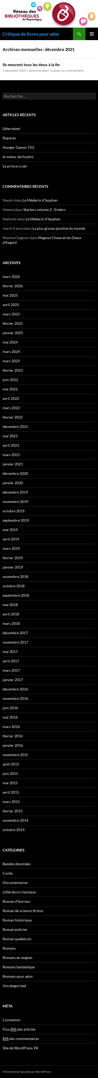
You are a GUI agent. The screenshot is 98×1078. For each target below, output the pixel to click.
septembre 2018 (16, 595)
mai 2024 (10, 342)
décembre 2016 (15, 689)
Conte (8, 873)
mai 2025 (10, 295)
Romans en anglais (17, 957)
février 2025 (13, 323)
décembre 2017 (15, 633)
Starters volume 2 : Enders (44, 209)
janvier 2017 (13, 679)
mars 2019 (11, 548)
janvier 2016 (13, 745)
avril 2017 (11, 661)
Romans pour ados (18, 976)
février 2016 (13, 736)
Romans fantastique (19, 967)
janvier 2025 (13, 333)
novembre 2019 (15, 501)
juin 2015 (10, 773)
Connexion (11, 1020)
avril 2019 (11, 539)
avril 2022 (11, 398)
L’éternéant (11, 128)
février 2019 (13, 558)
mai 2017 (10, 651)
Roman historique (17, 920)
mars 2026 (11, 276)
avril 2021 (11, 445)
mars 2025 (11, 314)
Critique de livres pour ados (31, 34)
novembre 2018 (15, 576)
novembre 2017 (15, 642)
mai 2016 (10, 717)
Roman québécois (17, 939)
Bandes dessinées (17, 864)
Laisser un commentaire (67, 70)
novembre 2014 (15, 820)
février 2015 (13, 811)
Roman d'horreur (17, 901)
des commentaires (21, 1038)
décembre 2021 (15, 426)
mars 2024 (11, 351)
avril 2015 (11, 792)
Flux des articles (19, 1029)
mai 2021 (10, 436)
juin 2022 (10, 379)
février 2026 (13, 286)
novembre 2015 (15, 754)
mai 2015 (10, 783)
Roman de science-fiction (23, 910)
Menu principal (91, 34)
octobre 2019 (14, 511)
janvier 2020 (13, 483)
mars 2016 (11, 726)
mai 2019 (10, 529)
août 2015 (11, 764)
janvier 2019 (13, 567)
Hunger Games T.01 (18, 147)
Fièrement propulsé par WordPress (27, 1072)
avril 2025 (11, 304)
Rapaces (9, 138)
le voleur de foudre (18, 156)
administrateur (39, 70)
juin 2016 (10, 708)
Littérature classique (19, 892)
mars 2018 (11, 623)
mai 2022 (10, 389)
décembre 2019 (15, 492)
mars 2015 (11, 801)
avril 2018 (11, 614)
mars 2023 (11, 361)
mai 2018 (10, 604)
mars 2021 (11, 454)
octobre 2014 (14, 829)
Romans (9, 948)
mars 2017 (11, 670)
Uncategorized (14, 985)
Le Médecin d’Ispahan (40, 200)
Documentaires (15, 882)
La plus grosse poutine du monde (58, 228)
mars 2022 (11, 408)
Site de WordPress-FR (20, 1048)
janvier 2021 (13, 464)
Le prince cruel (15, 166)
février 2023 (13, 370)
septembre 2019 (16, 520)
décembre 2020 (15, 473)
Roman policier (15, 929)
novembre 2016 (15, 698)
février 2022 (13, 417)
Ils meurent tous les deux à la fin (31, 64)
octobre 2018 (14, 586)
